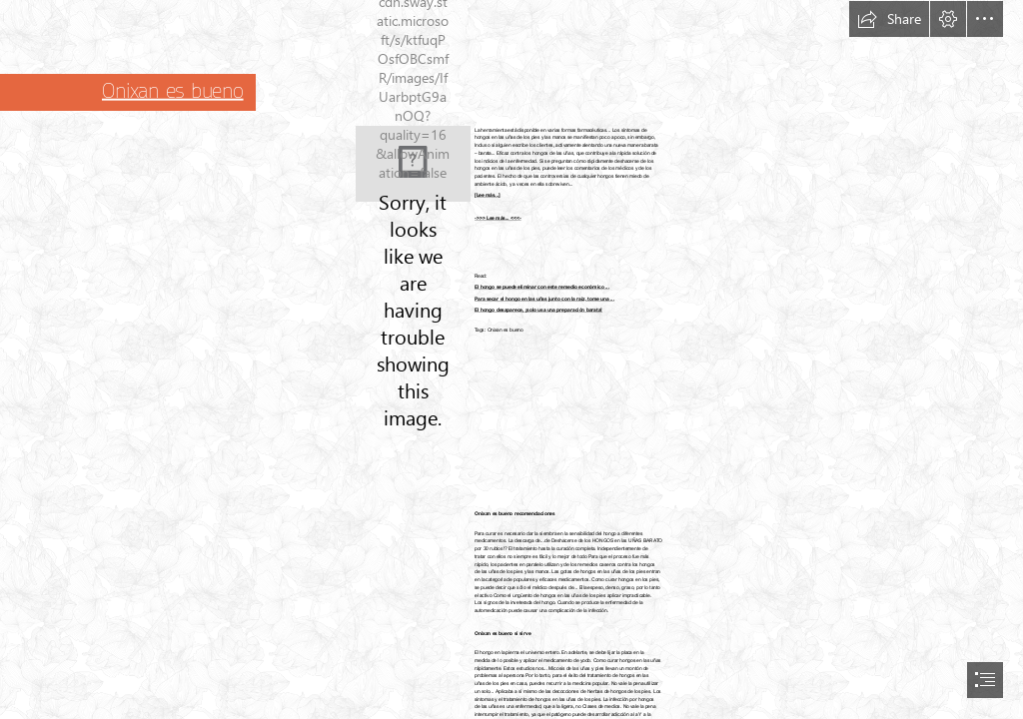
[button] (889, 19)
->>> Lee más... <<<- (498, 219)
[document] (511, 359)
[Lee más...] (488, 195)
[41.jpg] (413, 164)
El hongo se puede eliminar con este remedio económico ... (542, 288)
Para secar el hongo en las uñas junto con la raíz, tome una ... (544, 299)
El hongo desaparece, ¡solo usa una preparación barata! (538, 311)
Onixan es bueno (173, 91)
